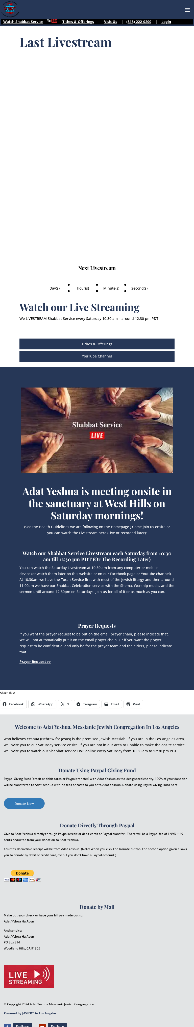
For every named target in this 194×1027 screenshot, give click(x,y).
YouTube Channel (97, 356)
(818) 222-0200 (138, 21)
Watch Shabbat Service (23, 21)
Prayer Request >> (35, 661)
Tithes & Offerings (78, 21)
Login (166, 21)
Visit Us (110, 21)
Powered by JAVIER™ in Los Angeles (30, 1013)
